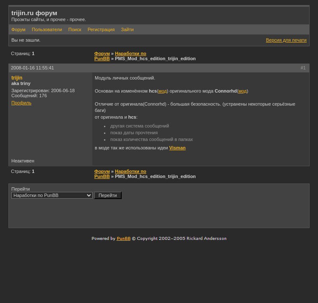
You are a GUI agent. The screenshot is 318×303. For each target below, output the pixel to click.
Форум (18, 29)
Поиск (74, 29)
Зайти (127, 29)
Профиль (21, 102)
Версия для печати (286, 40)
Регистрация (101, 29)
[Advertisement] (208, 213)
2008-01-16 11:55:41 (32, 67)
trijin (16, 78)
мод (162, 90)
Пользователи (47, 29)
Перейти (66, 192)
